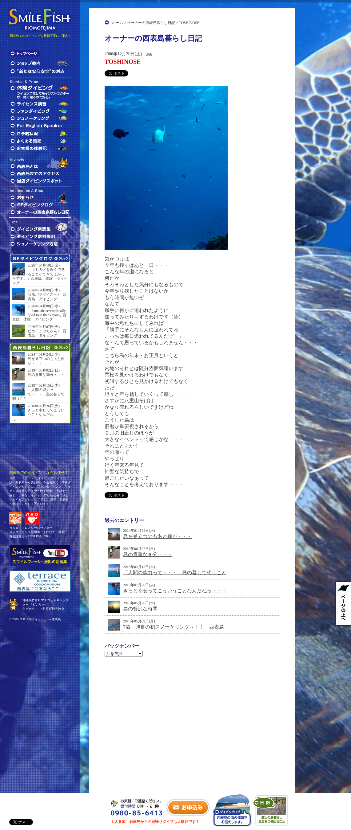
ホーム (117, 23)
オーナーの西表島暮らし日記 (151, 23)
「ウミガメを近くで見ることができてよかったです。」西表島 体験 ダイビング (40, 276)
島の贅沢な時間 (140, 608)
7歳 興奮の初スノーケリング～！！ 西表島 (173, 626)
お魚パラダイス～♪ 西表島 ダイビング (47, 296)
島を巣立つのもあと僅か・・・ (157, 536)
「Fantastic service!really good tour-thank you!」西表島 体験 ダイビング (39, 315)
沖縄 (149, 54)
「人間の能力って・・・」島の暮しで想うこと (174, 572)
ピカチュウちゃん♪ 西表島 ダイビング (47, 333)
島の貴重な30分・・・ (147, 554)
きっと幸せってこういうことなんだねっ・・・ (174, 590)
